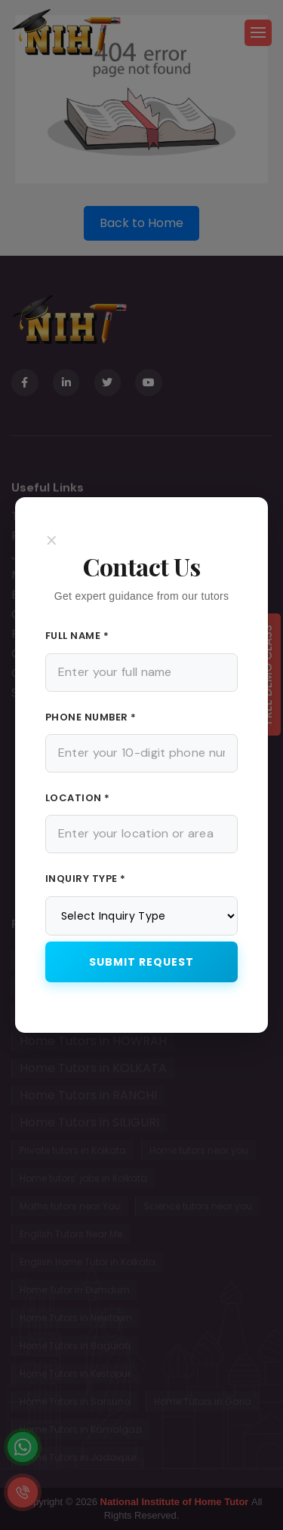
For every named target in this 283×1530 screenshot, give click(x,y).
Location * (77, 798)
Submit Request (141, 961)
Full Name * (77, 635)
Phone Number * (91, 717)
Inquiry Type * (85, 878)
